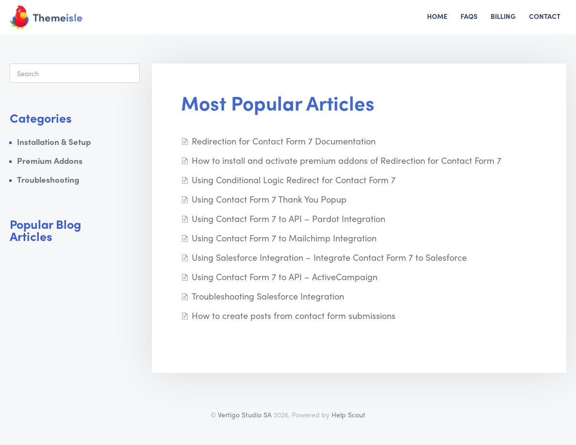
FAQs (469, 16)
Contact (544, 16)
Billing (503, 16)
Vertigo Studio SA (245, 414)
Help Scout (348, 414)
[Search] (75, 73)
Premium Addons (49, 160)
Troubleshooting (48, 179)
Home (437, 16)
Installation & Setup (54, 141)
